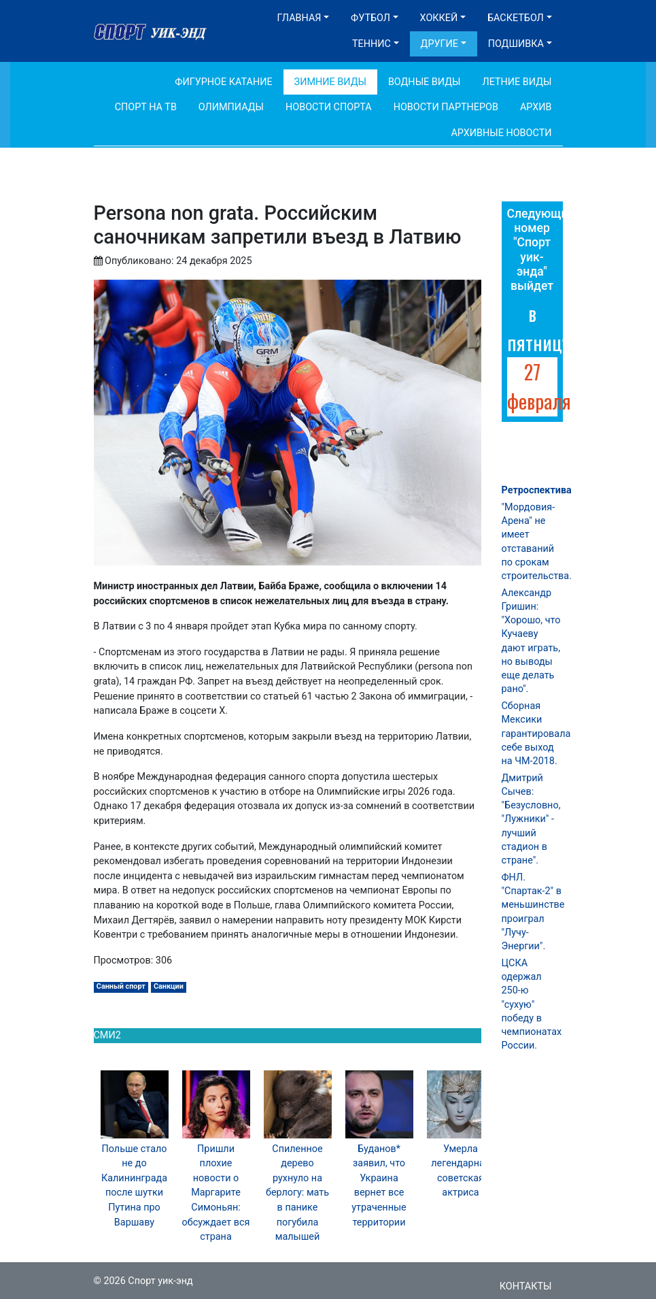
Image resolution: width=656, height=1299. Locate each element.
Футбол (370, 18)
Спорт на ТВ (146, 107)
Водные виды (424, 82)
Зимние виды (330, 82)
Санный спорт (121, 986)
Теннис (371, 44)
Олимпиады (231, 107)
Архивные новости (501, 133)
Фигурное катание (223, 82)
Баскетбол (515, 18)
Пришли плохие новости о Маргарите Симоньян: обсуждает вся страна (216, 1193)
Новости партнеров (446, 107)
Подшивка (516, 44)
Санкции (169, 986)
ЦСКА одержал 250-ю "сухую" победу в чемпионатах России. (532, 1004)
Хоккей (439, 18)
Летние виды (516, 82)
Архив (536, 107)
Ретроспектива (537, 490)
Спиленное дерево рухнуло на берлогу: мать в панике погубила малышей (297, 1193)
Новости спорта (329, 107)
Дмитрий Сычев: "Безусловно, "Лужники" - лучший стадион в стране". (531, 819)
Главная (299, 18)
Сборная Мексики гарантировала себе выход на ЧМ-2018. (536, 733)
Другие (439, 44)
